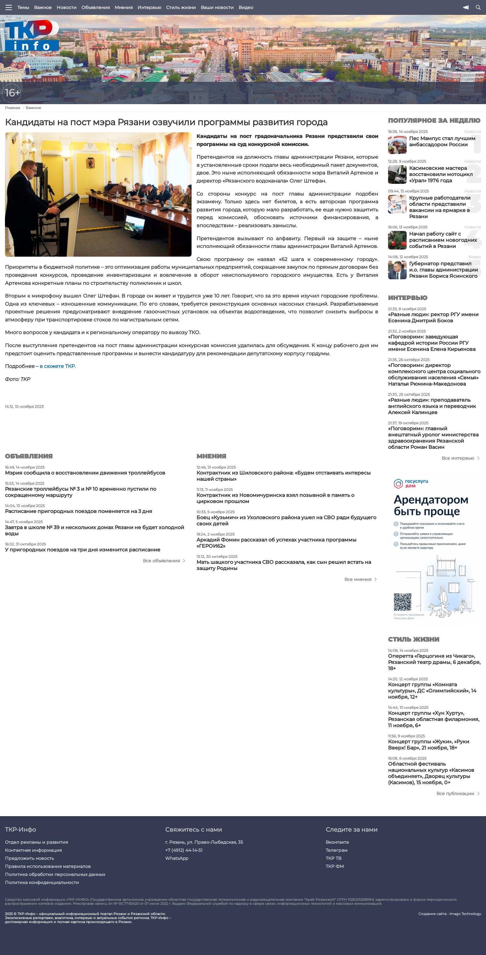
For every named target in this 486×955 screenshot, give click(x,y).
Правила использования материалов (48, 866)
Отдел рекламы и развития (36, 842)
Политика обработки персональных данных (55, 874)
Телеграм (336, 850)
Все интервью (458, 458)
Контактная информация (33, 850)
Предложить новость (29, 858)
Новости (67, 7)
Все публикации (455, 793)
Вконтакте (337, 842)
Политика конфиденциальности (42, 882)
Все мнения (357, 579)
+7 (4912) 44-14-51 (183, 850)
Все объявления (161, 561)
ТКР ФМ (335, 866)
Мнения (124, 7)
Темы (23, 7)
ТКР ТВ (333, 858)
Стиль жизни (181, 7)
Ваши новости (217, 7)
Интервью (149, 7)
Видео (246, 7)
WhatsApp (176, 858)
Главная (12, 107)
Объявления (96, 7)
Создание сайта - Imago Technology (449, 914)
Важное (43, 7)
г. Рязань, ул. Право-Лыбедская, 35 (204, 842)
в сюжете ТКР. (58, 366)
